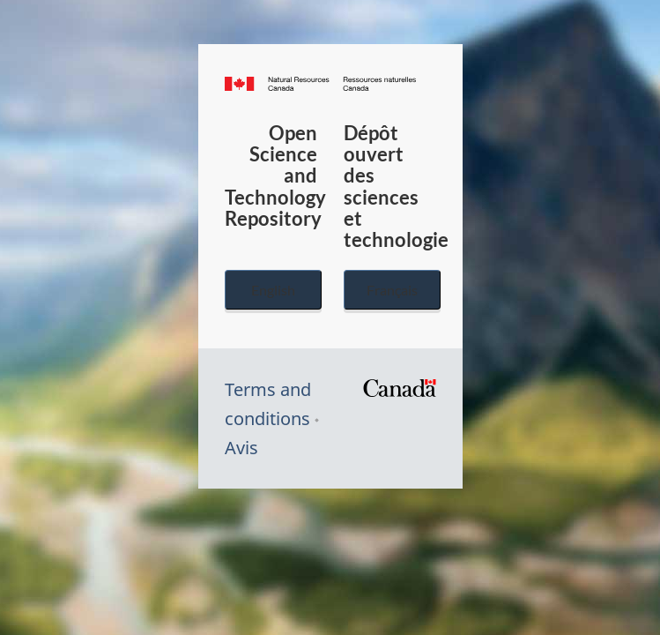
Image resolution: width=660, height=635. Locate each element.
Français (392, 289)
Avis (241, 447)
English (273, 289)
